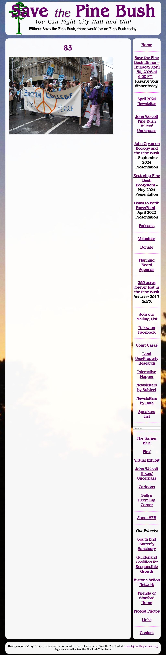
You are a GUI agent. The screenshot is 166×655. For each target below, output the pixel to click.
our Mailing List (146, 316)
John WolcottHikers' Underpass (146, 473)
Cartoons (147, 486)
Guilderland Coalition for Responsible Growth (147, 564)
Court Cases (147, 345)
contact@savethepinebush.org (141, 646)
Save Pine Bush (83, 11)
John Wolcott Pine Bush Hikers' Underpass (146, 123)
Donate (146, 247)
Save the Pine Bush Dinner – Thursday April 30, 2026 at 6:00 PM (147, 67)
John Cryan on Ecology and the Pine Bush (147, 148)
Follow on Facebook (146, 330)
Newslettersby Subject (146, 387)
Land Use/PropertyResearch (146, 358)
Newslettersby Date (146, 400)
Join (143, 314)
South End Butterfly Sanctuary (146, 544)
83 (68, 47)
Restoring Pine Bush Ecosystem (146, 180)
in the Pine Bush (146, 289)
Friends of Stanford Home (146, 598)
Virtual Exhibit (146, 460)
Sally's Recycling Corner (146, 500)
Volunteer (146, 238)
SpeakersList (146, 414)
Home (146, 44)
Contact (147, 632)
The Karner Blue (147, 440)
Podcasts (146, 225)
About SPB (146, 517)
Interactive (146, 371)
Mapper (147, 376)
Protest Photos (147, 611)
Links (146, 619)
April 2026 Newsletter (146, 101)
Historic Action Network (147, 582)
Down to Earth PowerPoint (146, 205)
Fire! (147, 451)
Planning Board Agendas (146, 265)
